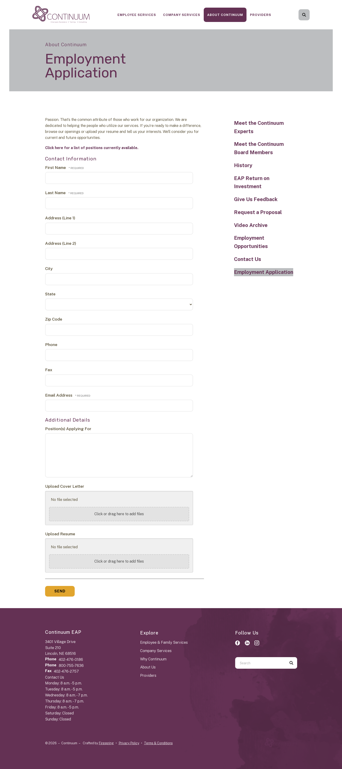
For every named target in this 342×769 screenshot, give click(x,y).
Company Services (181, 15)
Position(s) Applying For (68, 428)
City (49, 268)
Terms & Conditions (158, 743)
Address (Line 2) (60, 243)
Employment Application (263, 272)
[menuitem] (137, 15)
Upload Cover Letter (64, 486)
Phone (51, 344)
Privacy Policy (129, 743)
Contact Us (247, 259)
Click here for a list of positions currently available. (91, 148)
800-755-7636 (71, 665)
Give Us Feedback (255, 199)
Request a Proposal (258, 212)
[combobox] (260, 663)
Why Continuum (153, 659)
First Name (56, 167)
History (243, 165)
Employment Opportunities (251, 242)
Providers (260, 15)
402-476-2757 (66, 671)
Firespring (106, 743)
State (50, 293)
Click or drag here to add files (119, 514)
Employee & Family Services (164, 642)
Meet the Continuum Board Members (259, 148)
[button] (304, 14)
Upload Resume (60, 533)
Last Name (56, 192)
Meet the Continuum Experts (259, 127)
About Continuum (225, 15)
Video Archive (251, 225)
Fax (48, 369)
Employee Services (136, 15)
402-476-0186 (71, 659)
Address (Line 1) (60, 217)
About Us (148, 667)
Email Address (59, 395)
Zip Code (53, 319)
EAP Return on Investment (251, 182)
